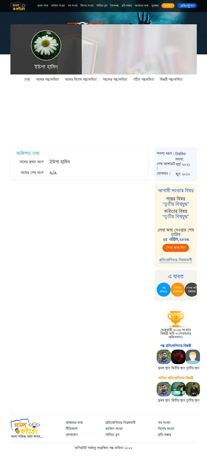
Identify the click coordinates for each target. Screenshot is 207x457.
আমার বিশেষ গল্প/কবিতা (81, 79)
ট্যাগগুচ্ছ (114, 6)
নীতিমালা (71, 428)
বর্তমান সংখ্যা (58, 6)
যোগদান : (163, 174)
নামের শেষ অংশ (32, 172)
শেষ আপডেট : (166, 166)
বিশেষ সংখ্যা (87, 6)
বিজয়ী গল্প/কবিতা (171, 79)
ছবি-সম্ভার (127, 6)
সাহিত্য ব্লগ (101, 6)
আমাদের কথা (141, 6)
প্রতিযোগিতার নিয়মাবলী (175, 260)
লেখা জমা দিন (176, 247)
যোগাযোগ (72, 434)
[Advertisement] (103, 114)
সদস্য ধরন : (165, 154)
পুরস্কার (155, 6)
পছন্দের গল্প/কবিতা (115, 79)
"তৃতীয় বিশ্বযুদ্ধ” (175, 204)
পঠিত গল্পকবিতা (143, 79)
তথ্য (27, 79)
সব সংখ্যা (73, 6)
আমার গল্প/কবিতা (47, 79)
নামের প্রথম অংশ (31, 161)
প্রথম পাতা (42, 6)
